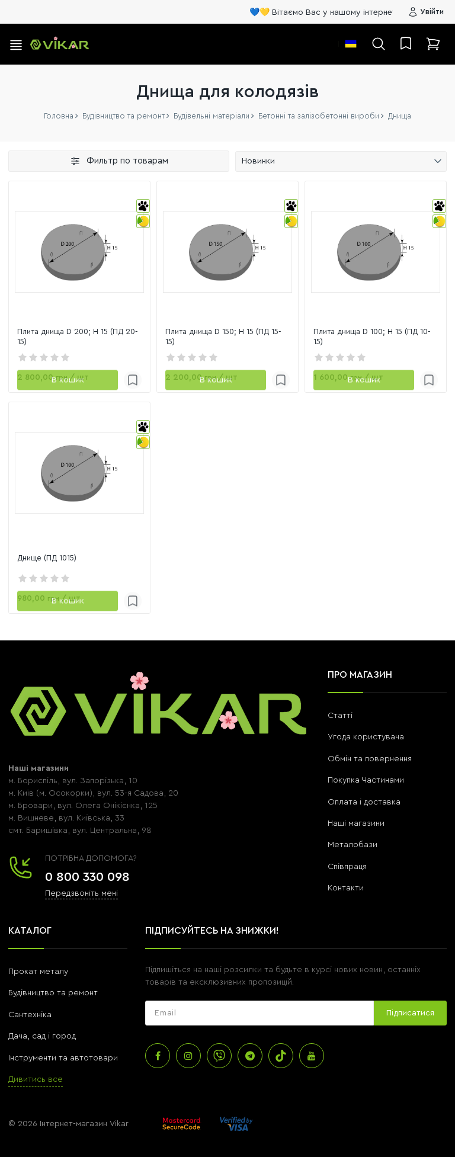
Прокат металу (38, 971)
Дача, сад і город (42, 1036)
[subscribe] (259, 1013)
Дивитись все (35, 1079)
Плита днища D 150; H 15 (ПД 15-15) (220, 337)
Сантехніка (30, 1015)
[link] (79, 251)
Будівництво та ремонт (53, 993)
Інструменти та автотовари (63, 1058)
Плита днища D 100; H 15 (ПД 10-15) (369, 337)
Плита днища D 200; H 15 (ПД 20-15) (73, 337)
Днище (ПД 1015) (49, 558)
